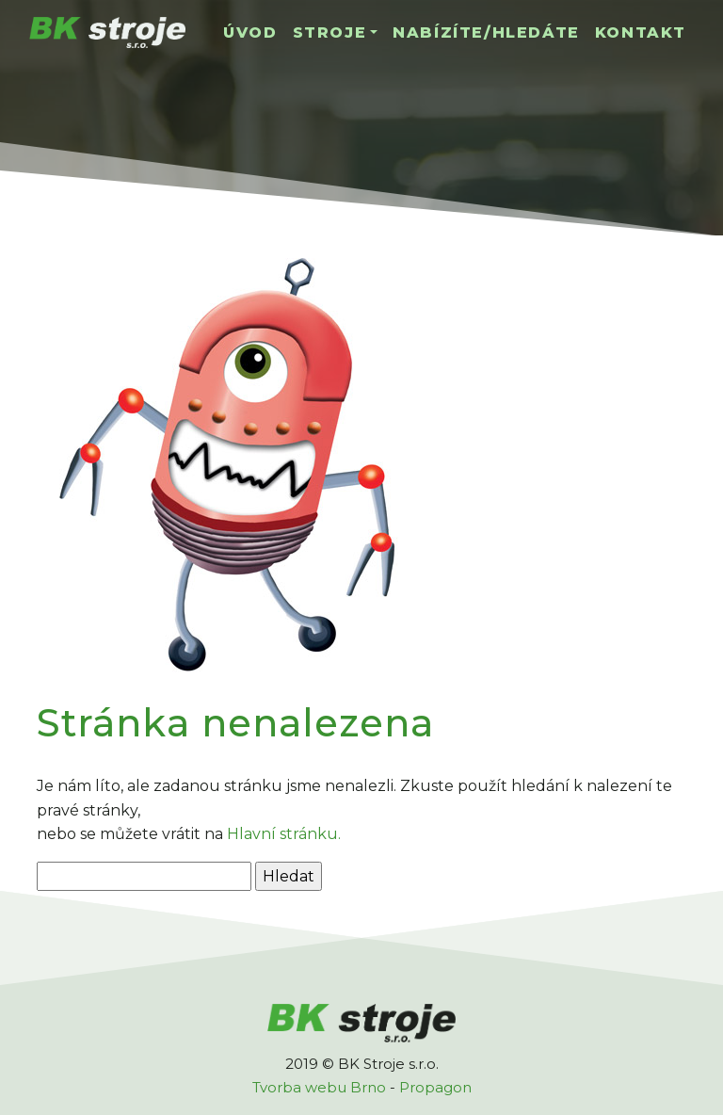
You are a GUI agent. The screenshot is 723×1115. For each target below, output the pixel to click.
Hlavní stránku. (284, 834)
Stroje (330, 32)
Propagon (435, 1087)
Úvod (250, 32)
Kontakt (640, 32)
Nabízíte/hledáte (486, 32)
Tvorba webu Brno (319, 1087)
